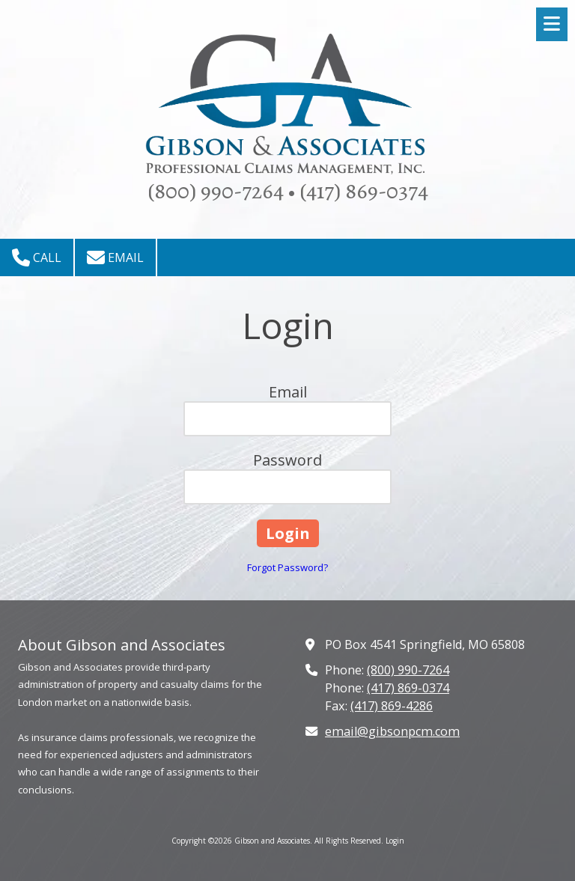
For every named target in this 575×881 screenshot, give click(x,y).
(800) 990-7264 (408, 670)
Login (395, 840)
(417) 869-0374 (408, 688)
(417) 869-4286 (391, 706)
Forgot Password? (287, 567)
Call (36, 257)
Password (287, 460)
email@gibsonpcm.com (392, 731)
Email (115, 257)
